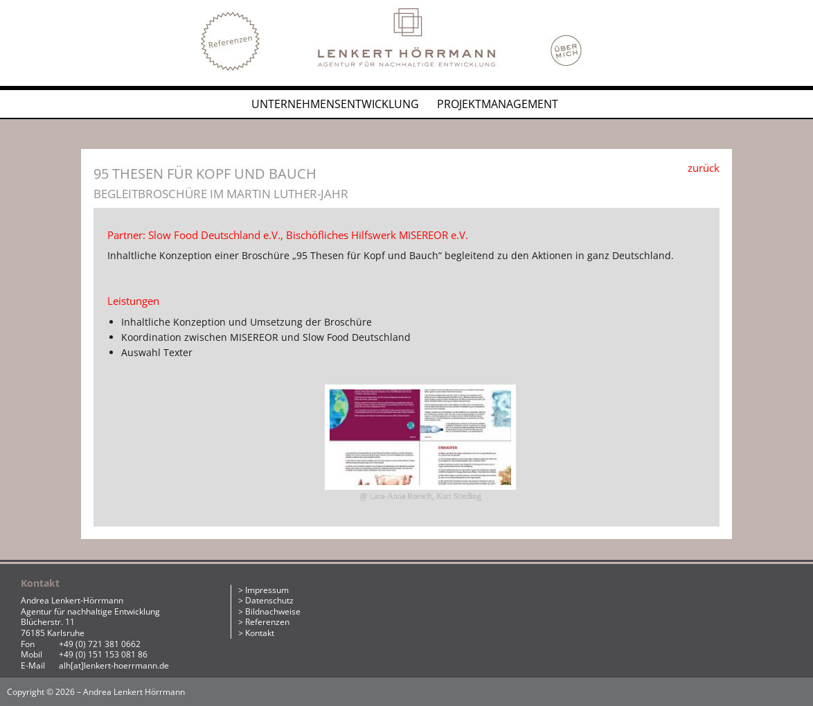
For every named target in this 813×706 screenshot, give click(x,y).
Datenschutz (269, 600)
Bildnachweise (273, 611)
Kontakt (259, 633)
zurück (704, 168)
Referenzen (267, 622)
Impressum (267, 590)
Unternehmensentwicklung (335, 104)
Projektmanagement (497, 104)
